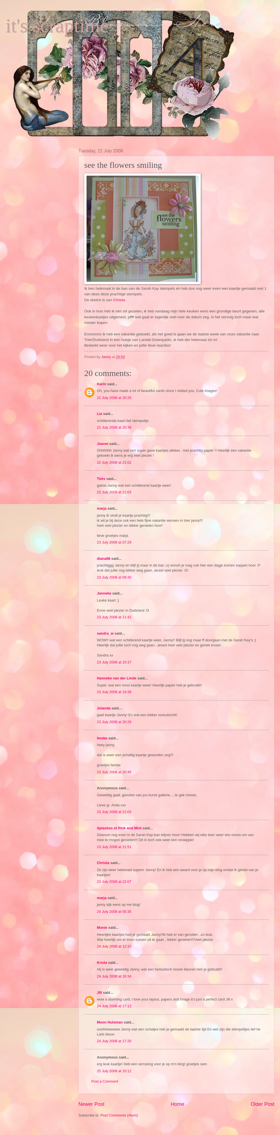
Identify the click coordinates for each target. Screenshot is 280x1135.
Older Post (262, 1104)
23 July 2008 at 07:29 (114, 542)
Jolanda (104, 708)
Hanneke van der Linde (116, 678)
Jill (99, 992)
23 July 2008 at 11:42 (114, 617)
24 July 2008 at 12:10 (114, 946)
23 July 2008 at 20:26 (114, 722)
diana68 (103, 558)
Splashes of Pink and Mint (119, 828)
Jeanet (102, 444)
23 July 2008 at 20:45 (114, 772)
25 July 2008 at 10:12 (114, 1071)
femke (102, 738)
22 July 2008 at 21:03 (114, 492)
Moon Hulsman (110, 1022)
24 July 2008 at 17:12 (114, 1006)
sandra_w (105, 633)
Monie (102, 927)
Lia (99, 414)
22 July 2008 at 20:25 (114, 398)
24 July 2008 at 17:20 (114, 1041)
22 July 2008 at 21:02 (114, 462)
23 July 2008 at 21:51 (114, 847)
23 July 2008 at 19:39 (114, 692)
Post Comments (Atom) (119, 1115)
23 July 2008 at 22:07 (114, 881)
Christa (119, 300)
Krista (102, 962)
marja (101, 508)
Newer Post (91, 1104)
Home (177, 1104)
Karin (101, 384)
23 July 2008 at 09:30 (114, 577)
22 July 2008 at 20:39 (114, 427)
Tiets (101, 479)
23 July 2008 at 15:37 (114, 662)
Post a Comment (104, 1081)
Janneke (104, 593)
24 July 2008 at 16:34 (114, 976)
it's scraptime (57, 25)
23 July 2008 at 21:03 (114, 812)
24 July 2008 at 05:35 (114, 911)
